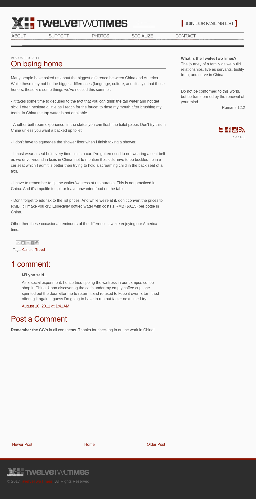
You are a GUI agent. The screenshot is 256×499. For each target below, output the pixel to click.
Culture (27, 250)
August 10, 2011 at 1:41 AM (45, 306)
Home (89, 444)
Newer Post (22, 444)
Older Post (156, 444)
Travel (40, 250)
